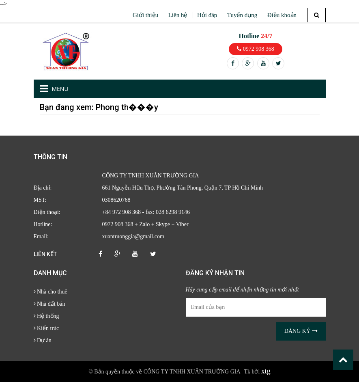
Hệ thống (46, 316)
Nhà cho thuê (50, 292)
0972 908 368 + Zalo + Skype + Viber (145, 224)
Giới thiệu (145, 15)
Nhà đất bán (49, 304)
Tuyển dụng (242, 15)
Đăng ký (301, 331)
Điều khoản (282, 15)
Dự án (43, 340)
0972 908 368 (255, 49)
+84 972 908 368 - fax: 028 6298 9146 (146, 212)
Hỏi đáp (207, 15)
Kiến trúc (46, 328)
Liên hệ (177, 15)
